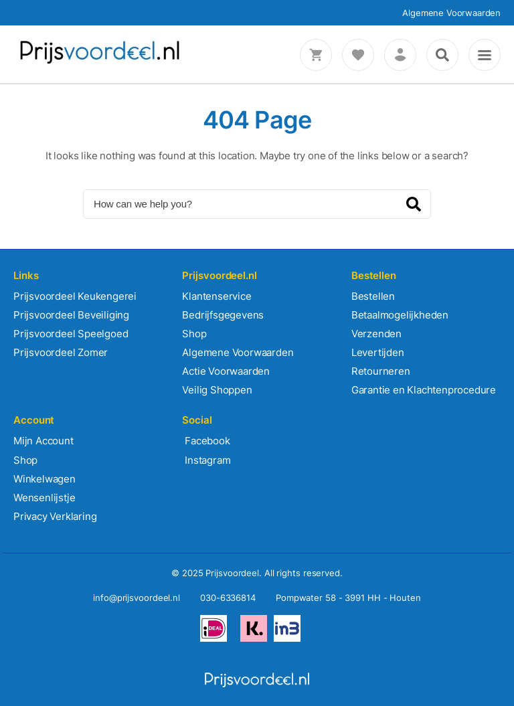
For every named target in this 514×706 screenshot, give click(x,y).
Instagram (206, 460)
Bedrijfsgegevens (223, 314)
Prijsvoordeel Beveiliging (71, 314)
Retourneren (380, 371)
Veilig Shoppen (217, 389)
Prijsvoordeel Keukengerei (75, 296)
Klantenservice (216, 296)
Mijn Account (43, 440)
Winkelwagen (44, 478)
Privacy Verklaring (54, 516)
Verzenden (376, 333)
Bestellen (373, 296)
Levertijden (377, 352)
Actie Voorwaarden (226, 371)
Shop (194, 333)
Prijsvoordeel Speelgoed (70, 333)
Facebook (206, 440)
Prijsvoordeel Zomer (60, 352)
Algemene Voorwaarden (451, 12)
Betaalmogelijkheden (399, 314)
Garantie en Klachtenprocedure (423, 389)
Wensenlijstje (44, 497)
